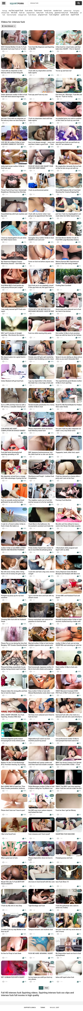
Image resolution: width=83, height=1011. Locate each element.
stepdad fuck (30, 13)
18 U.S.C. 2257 (54, 1007)
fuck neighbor (54, 15)
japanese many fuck (61, 13)
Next (46, 988)
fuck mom (38, 11)
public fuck (65, 15)
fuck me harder (11, 15)
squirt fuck (75, 15)
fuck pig (4, 10)
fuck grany (76, 10)
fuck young (49, 13)
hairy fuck (39, 13)
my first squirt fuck (16, 11)
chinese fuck (5, 13)
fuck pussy (74, 13)
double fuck (57, 11)
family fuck (47, 10)
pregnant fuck (42, 15)
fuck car (22, 13)
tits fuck (14, 13)
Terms (42, 1007)
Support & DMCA (30, 1007)
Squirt (17, 3)
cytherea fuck (67, 10)
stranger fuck (22, 15)
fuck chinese (32, 15)
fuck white (29, 11)
